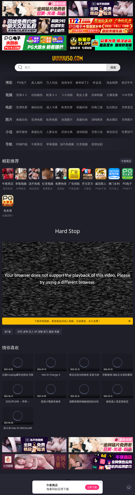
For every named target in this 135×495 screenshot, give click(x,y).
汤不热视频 (67, 144)
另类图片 (127, 119)
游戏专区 (67, 82)
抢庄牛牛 (127, 82)
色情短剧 (97, 144)
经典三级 (97, 107)
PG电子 (21, 82)
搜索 (113, 67)
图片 (8, 119)
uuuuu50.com (67, 58)
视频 (8, 94)
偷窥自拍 (21, 119)
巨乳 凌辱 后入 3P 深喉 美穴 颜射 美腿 (38, 331)
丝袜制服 (97, 95)
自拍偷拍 (37, 95)
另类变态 (127, 107)
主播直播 (112, 95)
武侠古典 (67, 132)
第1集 (8, 331)
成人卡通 (51, 107)
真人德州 (37, 82)
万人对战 (51, 82)
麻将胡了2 (82, 82)
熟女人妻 (82, 95)
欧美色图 (51, 119)
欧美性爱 (67, 107)
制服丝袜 (82, 107)
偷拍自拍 (37, 107)
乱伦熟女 (112, 107)
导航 (8, 144)
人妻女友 (51, 132)
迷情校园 (82, 132)
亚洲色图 (37, 119)
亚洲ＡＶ (21, 95)
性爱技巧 (127, 132)
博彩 (8, 82)
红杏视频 (82, 144)
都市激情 (21, 132)
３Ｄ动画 (67, 95)
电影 (8, 107)
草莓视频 (51, 144)
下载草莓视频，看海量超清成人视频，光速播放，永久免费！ (82, 321)
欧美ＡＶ (51, 95)
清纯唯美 (97, 119)
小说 (8, 131)
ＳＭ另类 (127, 95)
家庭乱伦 (37, 132)
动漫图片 (67, 119)
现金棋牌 (112, 82)
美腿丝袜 (82, 119)
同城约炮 (21, 144)
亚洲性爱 (21, 107)
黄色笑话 (112, 132)
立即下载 (92, 487)
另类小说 (97, 132)
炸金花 (97, 82)
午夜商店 (37, 144)
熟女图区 (112, 119)
